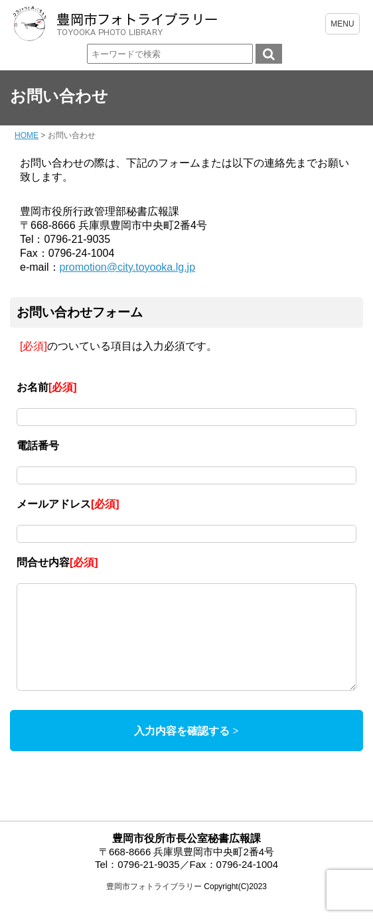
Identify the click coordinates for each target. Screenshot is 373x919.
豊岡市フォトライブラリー (154, 906)
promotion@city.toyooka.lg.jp (127, 267)
